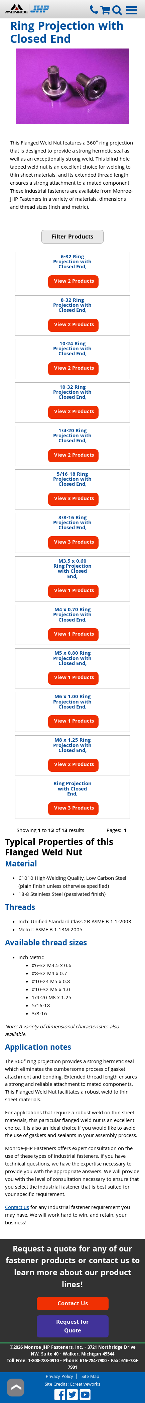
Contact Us (72, 1304)
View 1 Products (73, 591)
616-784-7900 (93, 1361)
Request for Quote (72, 1327)
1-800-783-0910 (43, 1361)
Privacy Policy (59, 1376)
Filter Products (72, 237)
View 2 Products (73, 281)
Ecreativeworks (85, 1384)
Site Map (90, 1376)
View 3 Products (73, 499)
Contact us (17, 1208)
